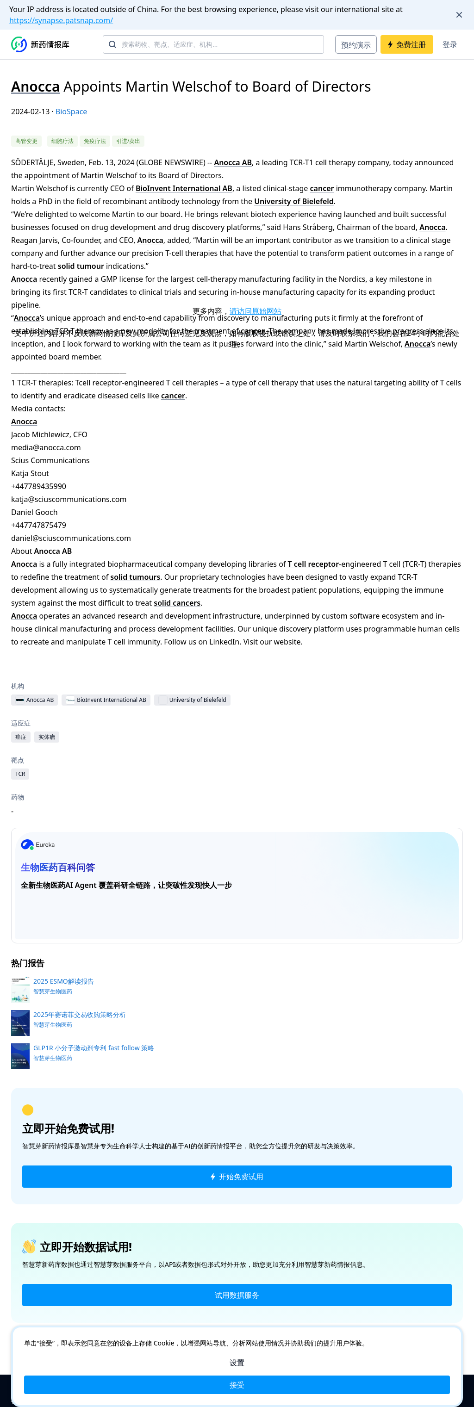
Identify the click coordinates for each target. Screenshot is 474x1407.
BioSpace (71, 111)
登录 (450, 44)
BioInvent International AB (184, 188)
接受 (237, 1385)
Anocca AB (233, 162)
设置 (237, 1362)
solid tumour (81, 266)
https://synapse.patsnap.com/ (61, 20)
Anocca (35, 86)
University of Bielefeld (294, 201)
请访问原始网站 (255, 311)
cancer (322, 188)
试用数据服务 (237, 1295)
